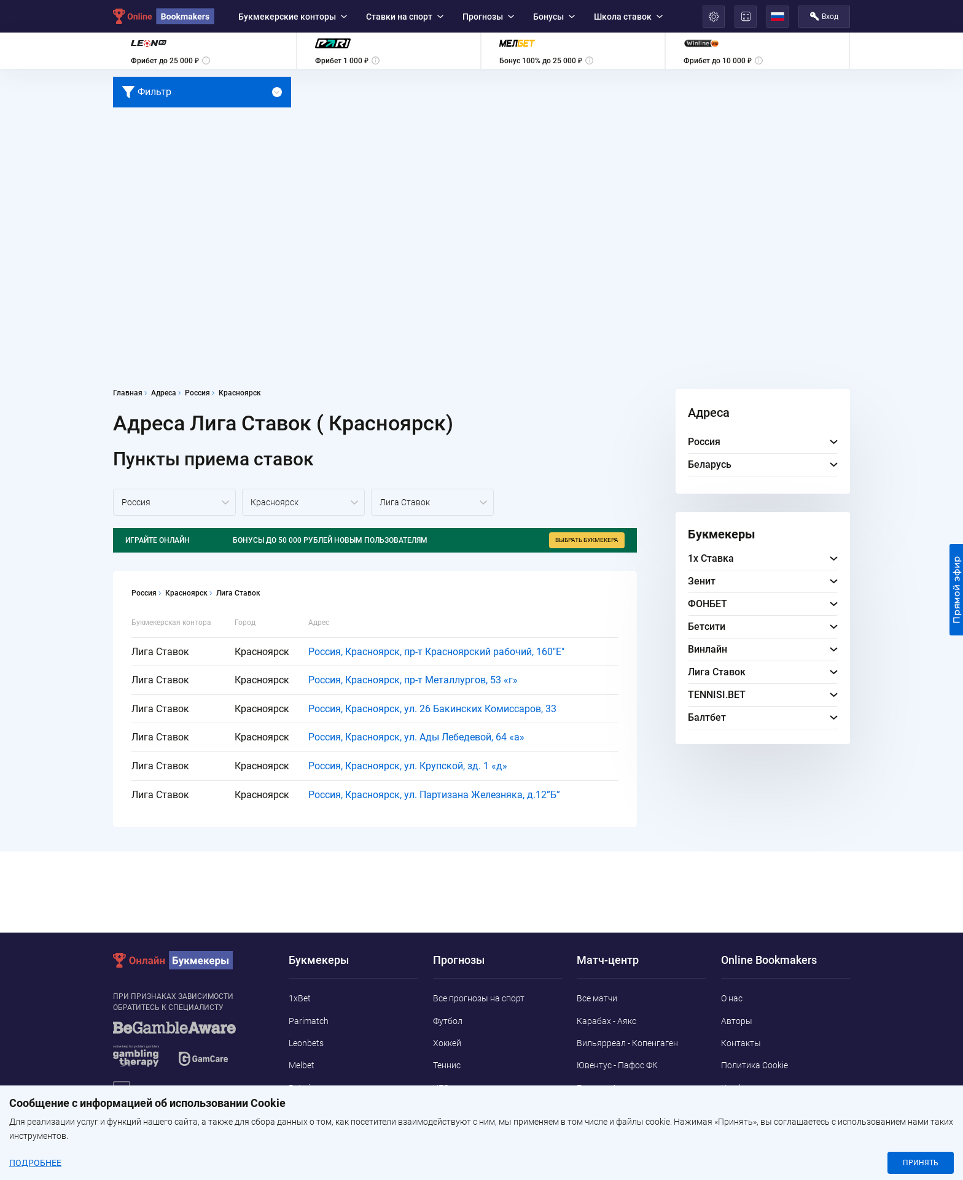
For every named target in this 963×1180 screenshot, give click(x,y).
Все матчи (597, 998)
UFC (441, 1088)
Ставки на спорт (404, 16)
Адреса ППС (745, 1110)
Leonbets (306, 1043)
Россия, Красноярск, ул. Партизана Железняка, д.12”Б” (434, 795)
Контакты (741, 1043)
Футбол (447, 1021)
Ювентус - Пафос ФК (617, 1065)
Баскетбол (454, 1110)
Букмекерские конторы (292, 16)
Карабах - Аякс (606, 1021)
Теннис (447, 1065)
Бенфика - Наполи (613, 1110)
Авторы (736, 1021)
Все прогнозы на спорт (478, 998)
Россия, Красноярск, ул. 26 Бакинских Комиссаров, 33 (432, 709)
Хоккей (447, 1043)
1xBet (300, 998)
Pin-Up (301, 1132)
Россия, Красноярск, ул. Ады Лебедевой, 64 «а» (416, 737)
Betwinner (308, 1088)
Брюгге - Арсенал (611, 1088)
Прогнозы (488, 16)
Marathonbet (314, 1110)
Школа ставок (628, 16)
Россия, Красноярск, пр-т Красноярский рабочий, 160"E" (436, 652)
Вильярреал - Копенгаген (627, 1043)
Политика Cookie (754, 1065)
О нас (732, 998)
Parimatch (309, 1021)
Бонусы (554, 16)
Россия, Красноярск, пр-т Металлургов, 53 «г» (413, 680)
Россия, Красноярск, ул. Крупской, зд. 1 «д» (407, 766)
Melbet (301, 1065)
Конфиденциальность (765, 1088)
